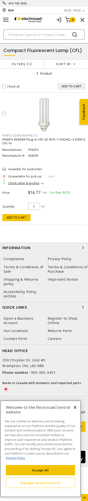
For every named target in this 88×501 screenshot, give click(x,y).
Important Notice (63, 279)
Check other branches (23, 183)
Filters (22, 64)
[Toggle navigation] (5, 19)
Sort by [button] (63, 64)
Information (44, 247)
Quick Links (44, 307)
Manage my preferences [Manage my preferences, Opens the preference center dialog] (41, 483)
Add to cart (17, 217)
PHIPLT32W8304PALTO (20, 136)
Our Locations (16, 330)
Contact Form (15, 338)
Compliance (14, 259)
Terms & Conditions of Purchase (67, 269)
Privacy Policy (60, 259)
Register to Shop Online (62, 320)
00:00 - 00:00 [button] (72, 10)
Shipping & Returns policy (21, 281)
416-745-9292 (17, 3)
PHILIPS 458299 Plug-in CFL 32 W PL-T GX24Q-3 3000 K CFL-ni (43, 141)
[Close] (75, 407)
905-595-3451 (43, 372)
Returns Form (60, 330)
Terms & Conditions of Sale (23, 269)
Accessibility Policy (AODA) (20, 293)
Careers (55, 338)
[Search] (44, 34)
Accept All (40, 470)
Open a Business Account (18, 320)
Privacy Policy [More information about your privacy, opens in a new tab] (15, 458)
